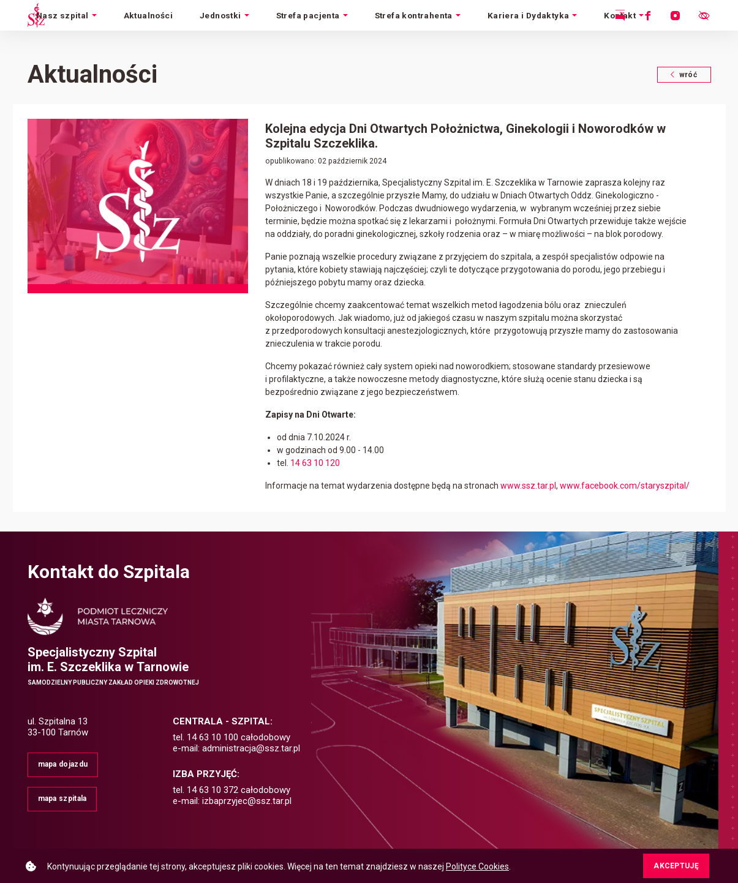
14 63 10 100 (212, 737)
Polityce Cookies (477, 866)
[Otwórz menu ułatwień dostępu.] (703, 15)
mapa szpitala (62, 798)
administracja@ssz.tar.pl (251, 748)
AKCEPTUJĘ (676, 866)
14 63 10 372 (212, 789)
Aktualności (148, 15)
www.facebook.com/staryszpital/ (625, 485)
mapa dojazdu (63, 764)
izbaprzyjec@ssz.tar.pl (247, 800)
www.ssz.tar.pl (528, 485)
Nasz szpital (62, 15)
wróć (690, 74)
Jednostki (220, 15)
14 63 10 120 (315, 463)
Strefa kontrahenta (414, 15)
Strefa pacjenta (308, 15)
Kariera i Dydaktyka (529, 15)
